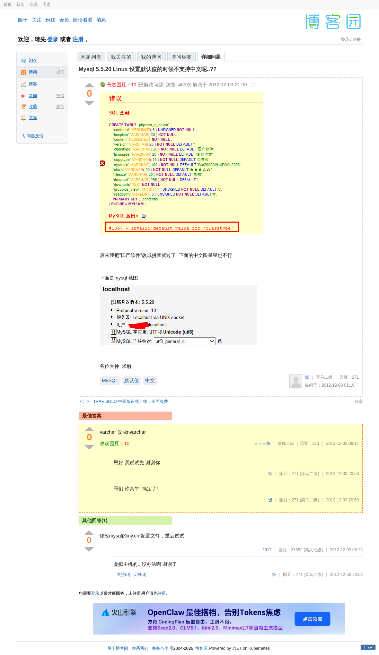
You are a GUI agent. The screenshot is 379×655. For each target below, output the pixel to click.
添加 (60, 106)
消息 (101, 20)
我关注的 (121, 57)
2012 (267, 550)
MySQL (110, 380)
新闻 (20, 4)
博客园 (201, 648)
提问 (60, 72)
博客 (33, 83)
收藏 (33, 106)
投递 (60, 95)
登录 (52, 39)
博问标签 (181, 57)
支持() (123, 574)
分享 (358, 401)
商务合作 (160, 648)
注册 (77, 39)
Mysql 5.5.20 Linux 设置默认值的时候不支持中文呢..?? (148, 69)
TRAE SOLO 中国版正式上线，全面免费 (130, 401)
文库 (33, 117)
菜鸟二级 (324, 377)
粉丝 (50, 20)
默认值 (131, 380)
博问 (33, 72)
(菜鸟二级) (309, 473)
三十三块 (262, 443)
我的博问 (151, 57)
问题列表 (91, 57)
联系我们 (140, 648)
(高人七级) (313, 550)
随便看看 (82, 20)
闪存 (33, 60)
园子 (23, 20)
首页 (7, 4)
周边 (46, 4)
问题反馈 (35, 135)
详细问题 (211, 57)
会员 (33, 4)
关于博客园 (117, 648)
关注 (37, 20)
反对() (140, 574)
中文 (150, 380)
